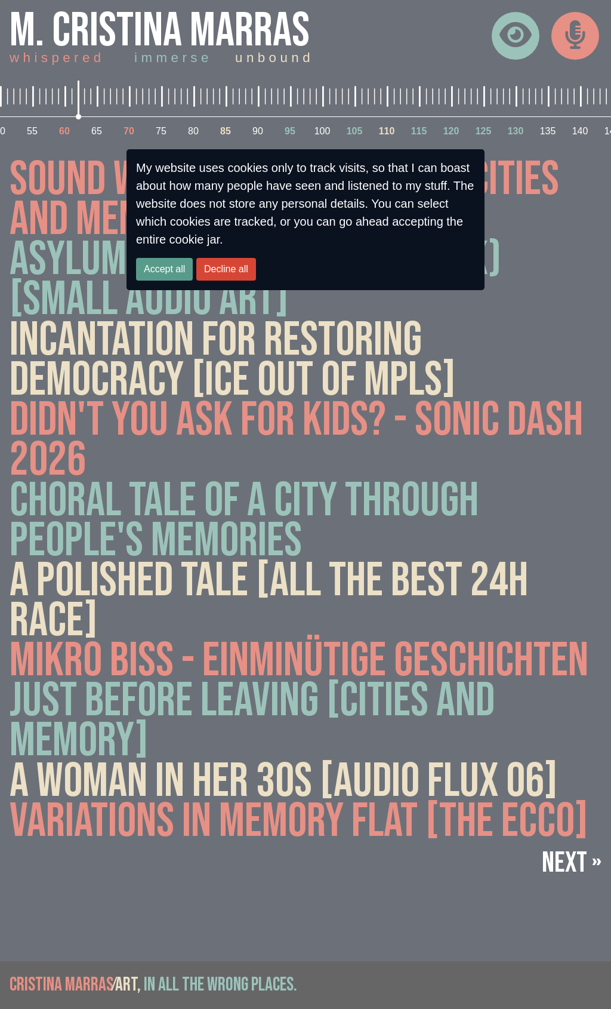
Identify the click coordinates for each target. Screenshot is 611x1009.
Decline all (226, 269)
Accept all (164, 269)
